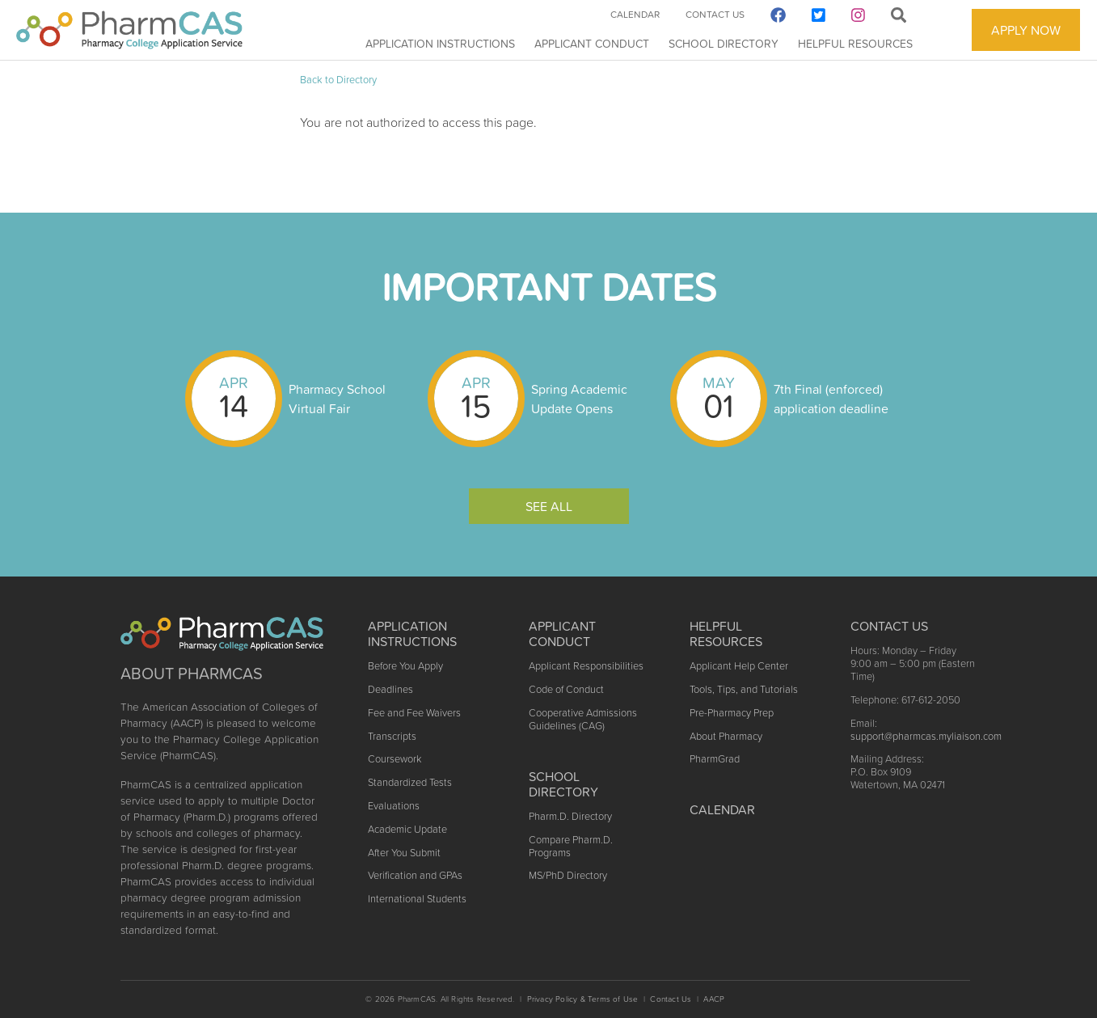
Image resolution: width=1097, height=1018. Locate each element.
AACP (713, 999)
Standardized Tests (410, 782)
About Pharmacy (726, 736)
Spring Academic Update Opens (579, 398)
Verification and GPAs (415, 875)
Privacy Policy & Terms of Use (583, 999)
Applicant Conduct (591, 44)
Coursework (394, 759)
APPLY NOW (1026, 30)
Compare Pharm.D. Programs (571, 846)
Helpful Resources (855, 44)
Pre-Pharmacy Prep (732, 712)
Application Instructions (440, 44)
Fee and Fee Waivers (414, 712)
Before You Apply (405, 666)
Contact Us (715, 14)
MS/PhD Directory (568, 875)
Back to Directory (338, 79)
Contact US (889, 626)
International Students (417, 898)
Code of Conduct (566, 689)
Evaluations (394, 805)
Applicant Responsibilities (586, 666)
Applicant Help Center (739, 666)
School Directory (723, 44)
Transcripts (392, 736)
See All (548, 506)
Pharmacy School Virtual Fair (337, 398)
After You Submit (404, 852)
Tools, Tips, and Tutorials (744, 689)
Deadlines (390, 689)
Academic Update (407, 829)
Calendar (635, 14)
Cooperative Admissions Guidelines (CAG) (583, 719)
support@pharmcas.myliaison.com (926, 736)
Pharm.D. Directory (570, 816)
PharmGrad (715, 759)
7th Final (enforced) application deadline (831, 398)
